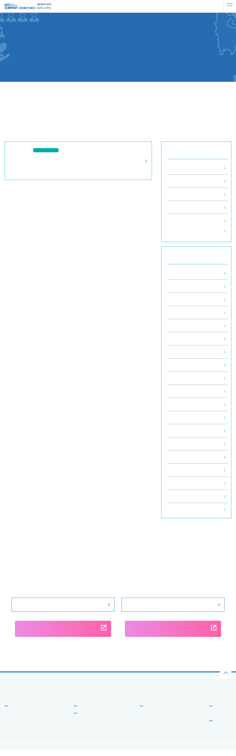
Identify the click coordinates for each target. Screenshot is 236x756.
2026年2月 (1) (180, 273)
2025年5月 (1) (180, 299)
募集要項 (220, 726)
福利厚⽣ (149, 733)
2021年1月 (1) (180, 470)
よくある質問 (222, 720)
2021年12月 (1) (181, 417)
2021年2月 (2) (180, 457)
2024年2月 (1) (180, 352)
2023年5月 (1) (180, 378)
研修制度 (149, 727)
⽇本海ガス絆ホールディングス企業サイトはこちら (38, 698)
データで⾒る (17, 727)
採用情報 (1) (178, 181)
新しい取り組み (18, 733)
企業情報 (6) (178, 220)
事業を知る (86, 712)
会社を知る (17, 712)
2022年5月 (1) (180, 404)
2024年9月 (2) (180, 338)
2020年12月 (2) (181, 483)
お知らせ (220, 712)
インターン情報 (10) (185, 194)
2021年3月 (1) (180, 444)
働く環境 (149, 720)
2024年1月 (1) (180, 365)
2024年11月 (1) (181, 325)
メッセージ (16, 720)
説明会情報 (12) (181, 207)
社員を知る (86, 719)
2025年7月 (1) (180, 286)
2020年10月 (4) (181, 509)
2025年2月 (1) (180, 312)
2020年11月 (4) (181, 496)
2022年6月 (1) (180, 391)
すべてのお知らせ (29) (187, 168)
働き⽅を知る (154, 712)
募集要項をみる (63, 604)
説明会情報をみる (173, 604)
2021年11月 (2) (181, 430)
